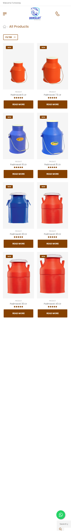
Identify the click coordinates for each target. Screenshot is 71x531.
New (9, 47)
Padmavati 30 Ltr (18, 303)
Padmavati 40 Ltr (52, 303)
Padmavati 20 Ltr (18, 234)
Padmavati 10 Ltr (18, 164)
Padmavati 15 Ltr (52, 164)
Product (18, 92)
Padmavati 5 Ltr (18, 94)
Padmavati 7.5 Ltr (52, 94)
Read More (18, 104)
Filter (8, 37)
